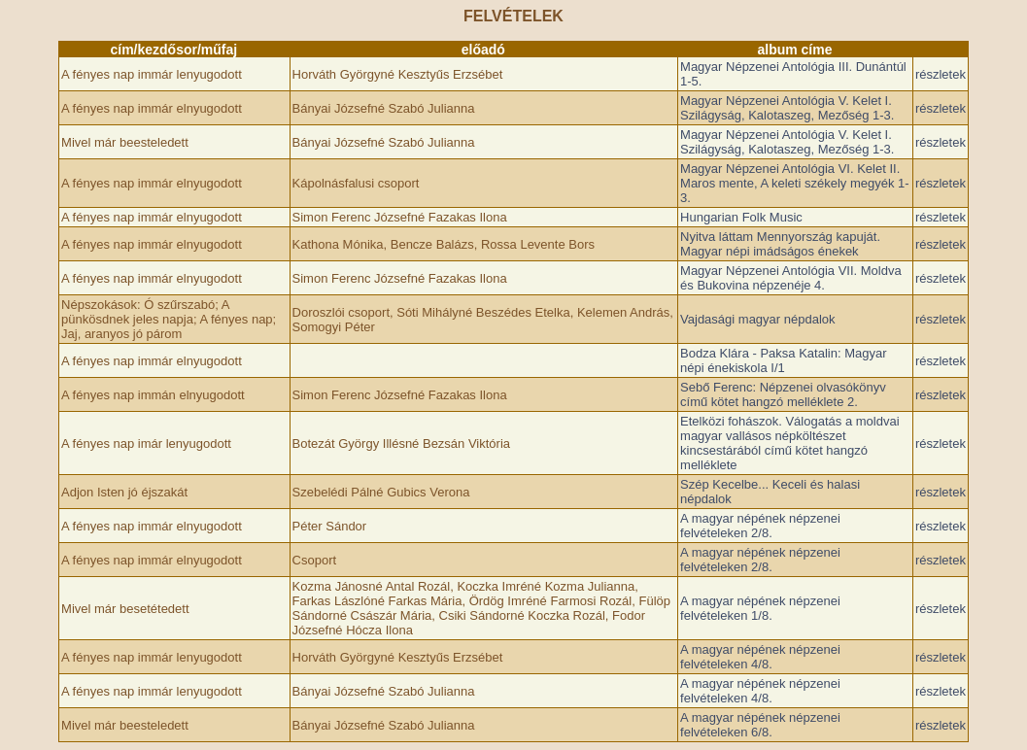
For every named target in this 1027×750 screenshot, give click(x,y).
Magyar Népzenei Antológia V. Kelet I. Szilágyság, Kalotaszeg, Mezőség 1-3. (787, 107)
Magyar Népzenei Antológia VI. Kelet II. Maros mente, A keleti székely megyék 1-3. (794, 183)
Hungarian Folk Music (741, 217)
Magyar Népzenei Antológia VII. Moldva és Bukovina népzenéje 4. (791, 277)
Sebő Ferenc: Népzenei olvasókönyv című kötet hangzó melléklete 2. (783, 394)
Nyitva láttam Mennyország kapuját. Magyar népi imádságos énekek (780, 243)
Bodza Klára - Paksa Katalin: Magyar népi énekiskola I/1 (783, 360)
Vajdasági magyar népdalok (757, 319)
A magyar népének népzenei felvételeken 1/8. (760, 608)
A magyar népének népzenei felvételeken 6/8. (760, 724)
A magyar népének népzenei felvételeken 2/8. (760, 525)
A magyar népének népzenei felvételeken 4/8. (760, 656)
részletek (940, 74)
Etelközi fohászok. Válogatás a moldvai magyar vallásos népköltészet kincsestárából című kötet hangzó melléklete (789, 443)
